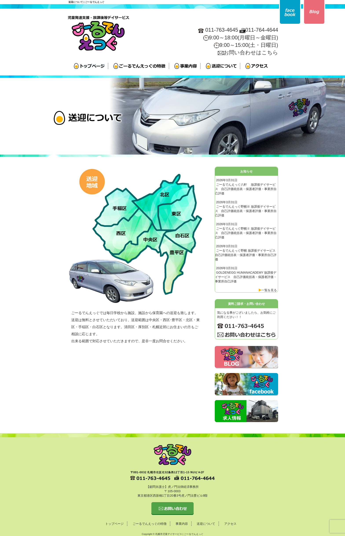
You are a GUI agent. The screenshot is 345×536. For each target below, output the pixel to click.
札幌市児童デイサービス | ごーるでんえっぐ (179, 534)
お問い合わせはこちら (248, 52)
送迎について (206, 523)
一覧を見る (269, 290)
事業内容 (182, 523)
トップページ (114, 523)
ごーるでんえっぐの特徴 (150, 523)
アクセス (230, 523)
